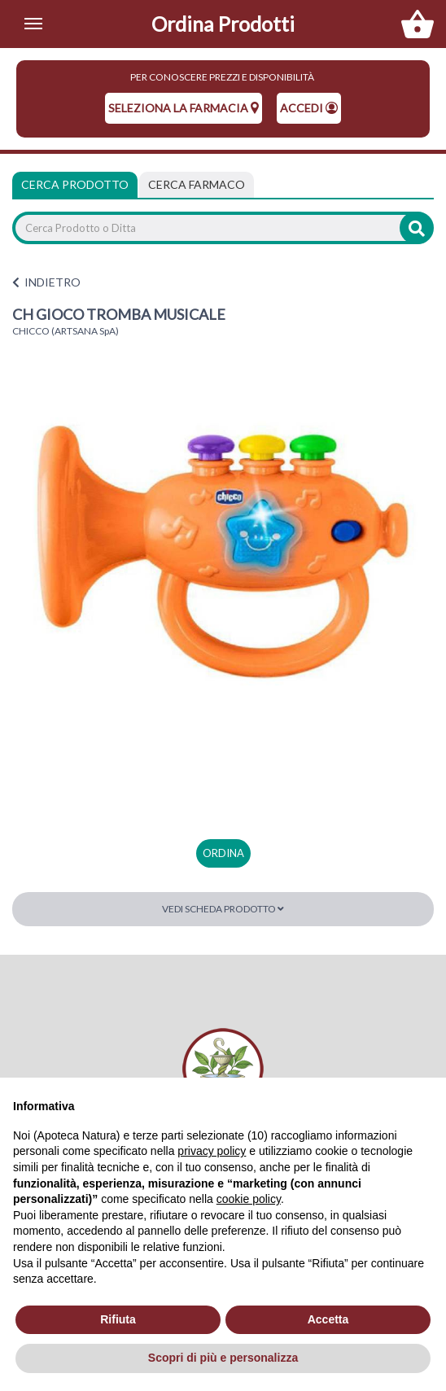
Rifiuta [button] (118, 1319)
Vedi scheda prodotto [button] (223, 909)
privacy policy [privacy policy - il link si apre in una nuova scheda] (211, 1150)
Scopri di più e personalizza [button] (223, 1357)
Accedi (309, 108)
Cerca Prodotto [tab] (75, 184)
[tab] (196, 185)
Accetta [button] (328, 1319)
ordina (223, 853)
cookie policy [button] (248, 1198)
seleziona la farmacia (183, 108)
